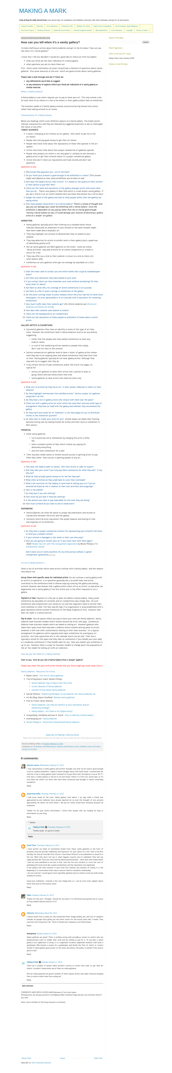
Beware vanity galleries (64, 697)
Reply (29, 786)
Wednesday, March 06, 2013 (46, 913)
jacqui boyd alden (33, 793)
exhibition (83, 746)
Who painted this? (101, 30)
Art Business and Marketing (43, 746)
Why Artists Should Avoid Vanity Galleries (61, 722)
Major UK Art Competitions (103, 26)
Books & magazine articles (83, 30)
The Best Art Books (43, 30)
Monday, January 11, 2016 (52, 962)
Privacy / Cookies (142, 30)
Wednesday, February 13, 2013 (52, 765)
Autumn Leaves (33, 765)
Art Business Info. (67, 26)
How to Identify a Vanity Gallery (79, 715)
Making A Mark (38, 827)
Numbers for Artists (83, 26)
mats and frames (94, 746)
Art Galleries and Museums (64, 746)
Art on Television (52, 26)
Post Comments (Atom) (41, 1062)
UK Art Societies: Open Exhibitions (126, 26)
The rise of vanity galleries (51, 675)
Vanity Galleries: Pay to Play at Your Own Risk (52, 683)
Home (62, 1058)
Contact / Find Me (27, 26)
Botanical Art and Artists (62, 30)
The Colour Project (27, 30)
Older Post (98, 1058)
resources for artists (29, 749)
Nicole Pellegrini (33, 722)
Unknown (30, 913)
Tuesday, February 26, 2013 (43, 895)
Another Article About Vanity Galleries (49, 689)
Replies (32, 822)
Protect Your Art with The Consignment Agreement (54, 543)
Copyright (129, 30)
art (31, 746)
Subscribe (39, 26)
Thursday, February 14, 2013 (52, 793)
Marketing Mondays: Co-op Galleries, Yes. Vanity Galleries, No (68, 694)
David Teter (31, 845)
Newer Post (26, 1058)
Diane (29, 895)
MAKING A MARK (43, 11)
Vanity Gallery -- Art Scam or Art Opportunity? (52, 711)
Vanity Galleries (50, 718)
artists (77, 746)
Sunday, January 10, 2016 (47, 933)
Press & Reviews (116, 30)
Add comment (27, 986)
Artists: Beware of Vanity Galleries (47, 686)
